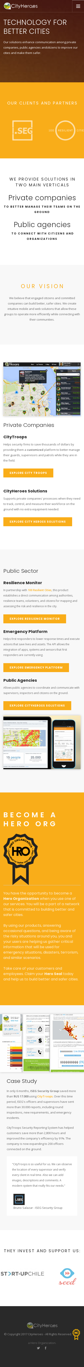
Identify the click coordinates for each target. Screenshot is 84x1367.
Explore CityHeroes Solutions (37, 705)
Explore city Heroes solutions (38, 522)
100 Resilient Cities (40, 590)
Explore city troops (28, 473)
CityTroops (45, 1096)
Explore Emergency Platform (36, 667)
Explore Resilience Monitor (35, 619)
